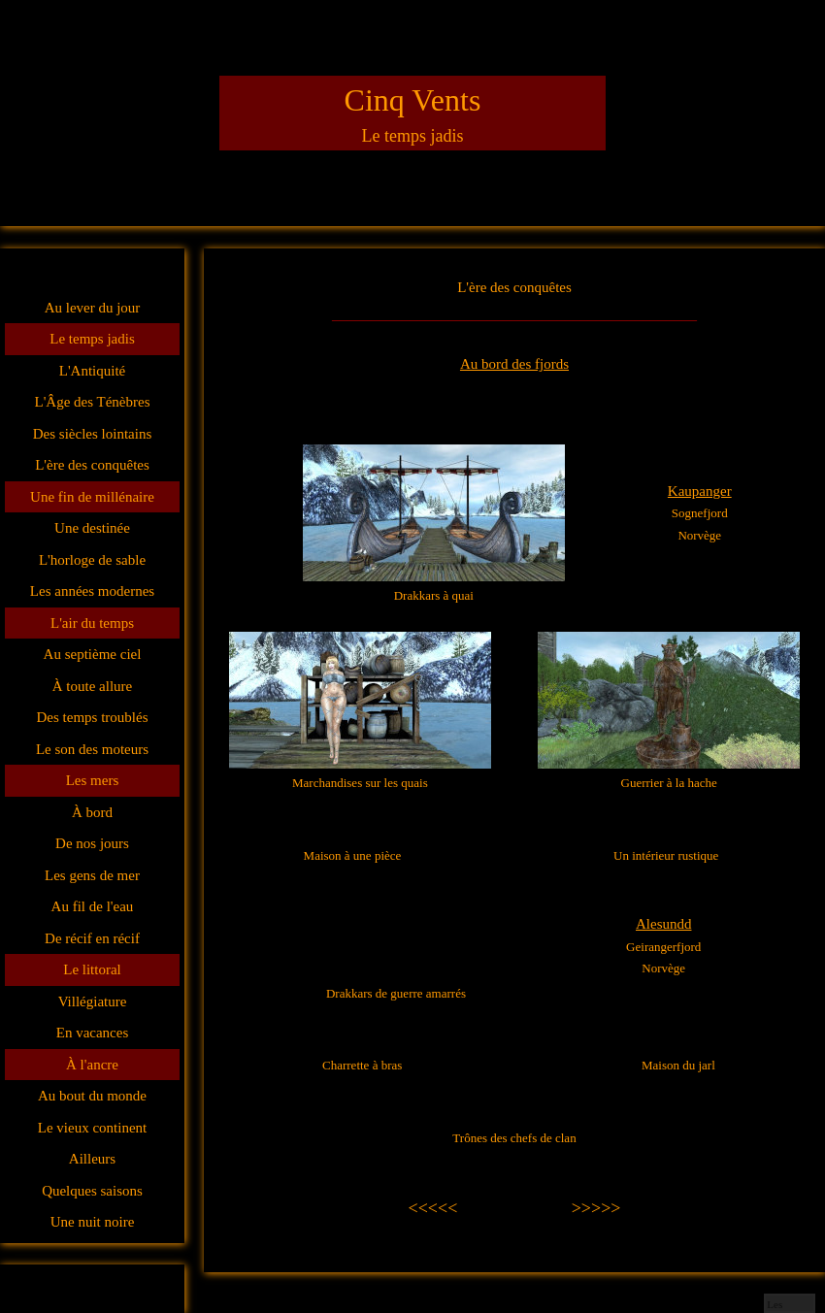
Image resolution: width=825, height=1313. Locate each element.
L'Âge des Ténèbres (91, 402)
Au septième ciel (93, 654)
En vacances (92, 1032)
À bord (92, 812)
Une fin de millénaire (92, 497)
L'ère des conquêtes (92, 465)
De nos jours (92, 843)
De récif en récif (92, 938)
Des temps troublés (92, 717)
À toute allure (92, 686)
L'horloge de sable (92, 560)
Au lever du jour (93, 307)
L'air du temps (92, 623)
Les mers (92, 780)
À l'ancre (92, 1064)
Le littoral (92, 969)
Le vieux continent (92, 1127)
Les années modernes (92, 591)
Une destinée (92, 528)
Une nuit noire (92, 1222)
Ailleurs (92, 1158)
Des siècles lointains (92, 434)
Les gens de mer (92, 875)
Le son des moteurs (92, 749)
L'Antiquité (92, 370)
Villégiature (92, 1001)
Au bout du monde (92, 1095)
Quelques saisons (92, 1190)
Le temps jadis (92, 338)
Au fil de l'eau (92, 906)
